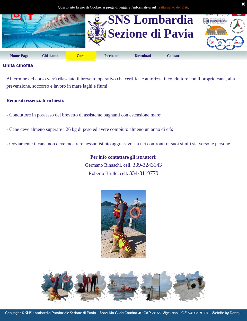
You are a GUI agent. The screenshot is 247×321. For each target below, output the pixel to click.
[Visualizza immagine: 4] (156, 286)
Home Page (19, 56)
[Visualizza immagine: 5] (189, 286)
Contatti (173, 56)
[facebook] (30, 14)
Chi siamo (50, 56)
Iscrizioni (112, 56)
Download (143, 56)
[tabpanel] (123, 126)
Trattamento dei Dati (172, 7)
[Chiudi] (243, 4)
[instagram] (16, 14)
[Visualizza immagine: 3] (123, 286)
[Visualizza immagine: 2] (90, 286)
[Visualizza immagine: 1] (57, 286)
